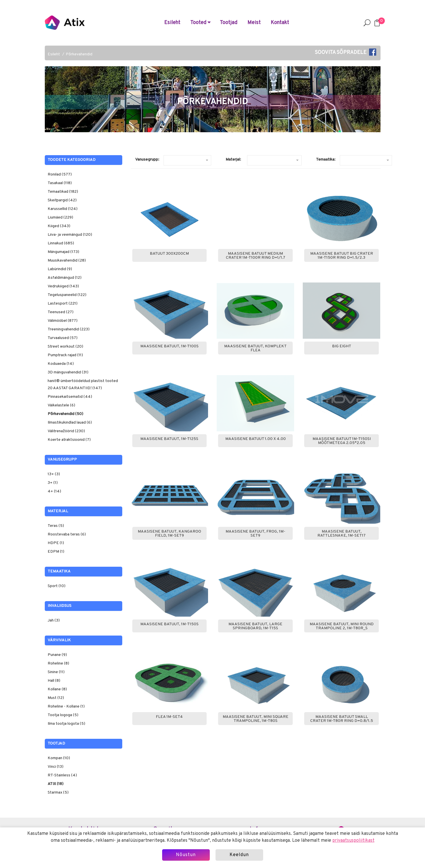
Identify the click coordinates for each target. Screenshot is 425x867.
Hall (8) (54, 680)
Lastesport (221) (62, 303)
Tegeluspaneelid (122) (67, 295)
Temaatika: (325, 159)
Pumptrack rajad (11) (65, 355)
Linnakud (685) (61, 243)
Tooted (200, 23)
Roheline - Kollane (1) (66, 706)
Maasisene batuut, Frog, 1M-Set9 (255, 534)
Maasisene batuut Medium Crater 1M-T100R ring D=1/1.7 (255, 256)
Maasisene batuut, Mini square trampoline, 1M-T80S (255, 719)
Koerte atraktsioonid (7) (69, 439)
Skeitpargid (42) (62, 200)
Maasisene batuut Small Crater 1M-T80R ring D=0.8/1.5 (341, 719)
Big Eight (341, 346)
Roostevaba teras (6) (67, 534)
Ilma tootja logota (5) (66, 723)
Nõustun (186, 855)
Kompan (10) (59, 758)
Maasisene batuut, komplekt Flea (255, 348)
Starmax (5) (58, 792)
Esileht (172, 23)
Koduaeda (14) (61, 363)
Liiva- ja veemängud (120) (70, 234)
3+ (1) (53, 482)
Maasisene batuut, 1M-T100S (169, 346)
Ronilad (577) (60, 174)
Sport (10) (56, 586)
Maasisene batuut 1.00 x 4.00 (255, 439)
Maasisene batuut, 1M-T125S (169, 439)
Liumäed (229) (60, 217)
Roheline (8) (58, 663)
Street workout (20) (65, 346)
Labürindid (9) (60, 269)
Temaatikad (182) (63, 191)
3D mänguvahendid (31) (68, 372)
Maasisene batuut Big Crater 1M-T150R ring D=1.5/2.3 (341, 256)
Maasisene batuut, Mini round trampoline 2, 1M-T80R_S (342, 626)
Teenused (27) (60, 312)
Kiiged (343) (59, 226)
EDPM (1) (56, 551)
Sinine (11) (56, 672)
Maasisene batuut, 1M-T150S (169, 624)
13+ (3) (54, 474)
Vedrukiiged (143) (63, 286)
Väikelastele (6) (61, 405)
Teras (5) (56, 525)
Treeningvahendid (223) (69, 329)
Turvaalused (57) (62, 338)
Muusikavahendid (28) (67, 260)
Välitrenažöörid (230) (66, 431)
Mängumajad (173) (63, 252)
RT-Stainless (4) (62, 775)
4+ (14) (54, 491)
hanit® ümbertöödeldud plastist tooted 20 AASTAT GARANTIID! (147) (83, 385)
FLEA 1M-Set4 (169, 717)
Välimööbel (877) (62, 320)
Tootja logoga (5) (63, 715)
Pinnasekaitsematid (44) (70, 396)
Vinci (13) (55, 766)
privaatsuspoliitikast (353, 840)
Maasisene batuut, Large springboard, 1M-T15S (255, 626)
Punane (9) (57, 654)
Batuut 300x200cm (169, 254)
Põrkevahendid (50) (65, 414)
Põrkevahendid (79, 54)
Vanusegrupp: (147, 159)
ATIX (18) (55, 784)
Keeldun (239, 855)
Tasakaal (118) (60, 183)
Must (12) (56, 697)
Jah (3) (54, 620)
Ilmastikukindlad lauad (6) (70, 422)
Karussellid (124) (62, 208)
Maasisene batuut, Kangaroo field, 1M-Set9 (169, 534)
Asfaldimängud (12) (64, 277)
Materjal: (233, 159)
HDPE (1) (56, 543)
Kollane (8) (57, 689)
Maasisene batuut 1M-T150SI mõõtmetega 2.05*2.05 (342, 441)
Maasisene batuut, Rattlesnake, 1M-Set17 (341, 534)
